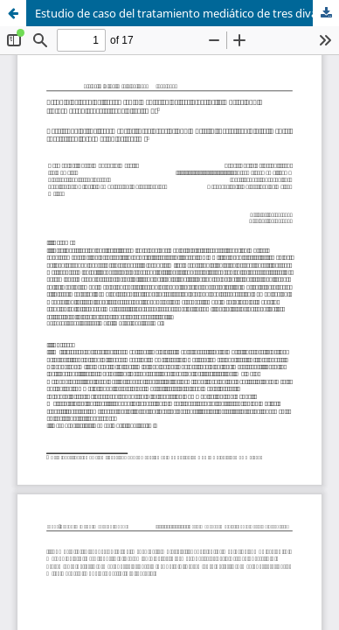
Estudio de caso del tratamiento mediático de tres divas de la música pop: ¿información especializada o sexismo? (187, 13)
